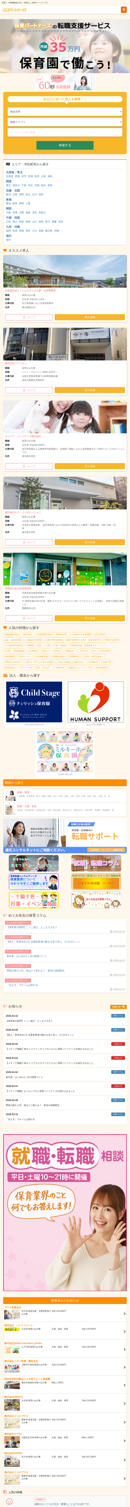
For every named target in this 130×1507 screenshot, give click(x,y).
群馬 (50, 185)
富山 (28, 194)
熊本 (28, 230)
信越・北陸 (13, 190)
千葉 (23, 185)
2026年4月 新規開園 (81, 634)
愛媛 (54, 221)
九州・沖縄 (13, 226)
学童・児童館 (60, 645)
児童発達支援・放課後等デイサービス (87, 645)
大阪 (8, 212)
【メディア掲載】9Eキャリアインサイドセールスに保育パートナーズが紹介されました (50, 1049)
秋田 (37, 176)
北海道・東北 (14, 172)
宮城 (30, 176)
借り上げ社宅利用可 (101, 651)
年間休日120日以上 (14, 662)
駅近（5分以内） (44, 667)
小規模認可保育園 (33, 640)
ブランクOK (86, 667)
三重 (28, 203)
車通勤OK (74, 656)
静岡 (21, 203)
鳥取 (21, 221)
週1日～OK (31, 662)
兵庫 (15, 212)
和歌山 (42, 212)
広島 (8, 221)
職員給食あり (11, 667)
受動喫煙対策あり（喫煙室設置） (52, 634)
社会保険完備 (41, 656)
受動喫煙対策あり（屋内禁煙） (19, 634)
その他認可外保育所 (14, 645)
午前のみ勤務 (47, 662)
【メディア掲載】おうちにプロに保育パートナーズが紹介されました (40, 1091)
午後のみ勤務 (63, 662)
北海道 (9, 176)
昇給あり (45, 651)
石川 (34, 194)
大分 (34, 230)
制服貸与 (73, 667)
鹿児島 (48, 230)
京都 (21, 212)
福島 (50, 176)
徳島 (41, 221)
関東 (9, 181)
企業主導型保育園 (54, 640)
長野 (21, 194)
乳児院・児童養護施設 (15, 651)
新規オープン (25, 656)
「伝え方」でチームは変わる (22, 985)
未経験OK (94, 662)
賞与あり (58, 651)
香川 (47, 221)
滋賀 (28, 212)
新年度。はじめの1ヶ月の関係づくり (27, 956)
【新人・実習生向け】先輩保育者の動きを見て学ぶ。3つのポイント (43, 941)
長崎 (21, 230)
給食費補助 (10, 656)
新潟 (8, 194)
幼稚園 (30, 645)
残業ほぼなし (79, 662)
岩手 (23, 176)
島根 (28, 221)
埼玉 (30, 185)
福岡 (8, 230)
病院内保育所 (72, 640)
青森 (17, 176)
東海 (9, 199)
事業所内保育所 (112, 640)
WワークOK (26, 667)
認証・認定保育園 (13, 640)
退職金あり (71, 651)
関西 (9, 208)
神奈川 (16, 185)
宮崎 (41, 230)
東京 (8, 185)
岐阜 (15, 203)
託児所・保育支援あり (93, 656)
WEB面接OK (102, 667)
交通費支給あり (59, 656)
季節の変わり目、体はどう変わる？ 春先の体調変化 (35, 970)
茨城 (37, 185)
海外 (9, 235)
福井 (41, 194)
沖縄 (56, 230)
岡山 (15, 221)
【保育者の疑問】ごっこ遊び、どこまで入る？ (32, 927)
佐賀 (15, 230)
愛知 (8, 203)
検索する (65, 145)
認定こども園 (43, 645)
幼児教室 (33, 651)
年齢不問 (107, 662)
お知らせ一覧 (118, 1007)
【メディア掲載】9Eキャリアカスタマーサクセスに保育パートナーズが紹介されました (50, 1063)
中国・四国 (13, 217)
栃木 (43, 185)
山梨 (15, 194)
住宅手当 (84, 651)
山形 (43, 176)
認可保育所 (100, 634)
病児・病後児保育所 (91, 640)
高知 (60, 221)
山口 (34, 221)
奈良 (34, 212)
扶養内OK (60, 667)
